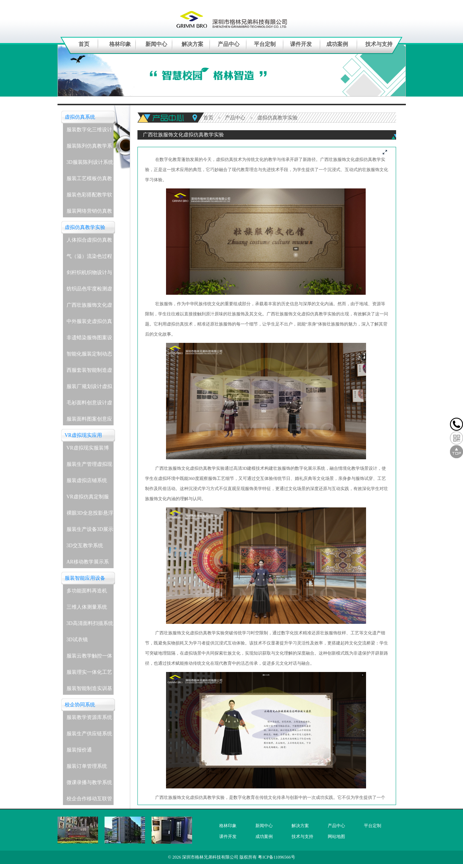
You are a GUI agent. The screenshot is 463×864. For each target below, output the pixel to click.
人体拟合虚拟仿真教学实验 (89, 241)
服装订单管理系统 (87, 766)
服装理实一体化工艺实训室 (89, 673)
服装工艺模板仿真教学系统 (89, 180)
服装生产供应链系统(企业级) (89, 735)
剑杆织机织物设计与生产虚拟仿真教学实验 (89, 274)
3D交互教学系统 (85, 545)
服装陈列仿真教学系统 (89, 147)
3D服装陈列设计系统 (90, 162)
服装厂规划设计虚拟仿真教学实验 (89, 388)
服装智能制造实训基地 (89, 690)
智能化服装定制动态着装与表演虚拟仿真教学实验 (89, 355)
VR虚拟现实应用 (83, 435)
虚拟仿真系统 (80, 117)
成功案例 (337, 44)
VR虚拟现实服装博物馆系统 (88, 449)
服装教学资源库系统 (89, 717)
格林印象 (120, 44)
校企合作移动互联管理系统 (89, 800)
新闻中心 (156, 44)
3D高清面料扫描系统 (90, 623)
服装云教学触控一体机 (89, 657)
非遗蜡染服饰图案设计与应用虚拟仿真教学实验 (89, 339)
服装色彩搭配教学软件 (89, 196)
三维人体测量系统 (87, 607)
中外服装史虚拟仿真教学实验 (89, 323)
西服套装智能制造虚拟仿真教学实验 (89, 371)
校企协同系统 (80, 704)
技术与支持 (378, 44)
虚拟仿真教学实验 (85, 227)
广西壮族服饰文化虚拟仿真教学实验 (89, 306)
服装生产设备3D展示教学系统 (90, 531)
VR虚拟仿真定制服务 (88, 498)
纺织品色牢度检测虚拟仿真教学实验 (89, 290)
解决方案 (192, 44)
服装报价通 (79, 750)
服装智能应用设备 (85, 578)
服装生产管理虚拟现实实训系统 (89, 466)
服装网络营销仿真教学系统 (89, 212)
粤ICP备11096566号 (276, 857)
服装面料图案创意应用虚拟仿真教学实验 (89, 420)
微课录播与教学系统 (89, 782)
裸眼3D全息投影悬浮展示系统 (90, 514)
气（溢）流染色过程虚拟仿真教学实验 (89, 258)
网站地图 (336, 836)
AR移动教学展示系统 (88, 563)
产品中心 (228, 44)
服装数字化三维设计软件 (89, 131)
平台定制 (265, 44)
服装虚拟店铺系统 (87, 480)
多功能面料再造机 (87, 590)
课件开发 (301, 44)
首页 (83, 44)
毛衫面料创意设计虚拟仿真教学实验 (89, 404)
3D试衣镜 (77, 639)
